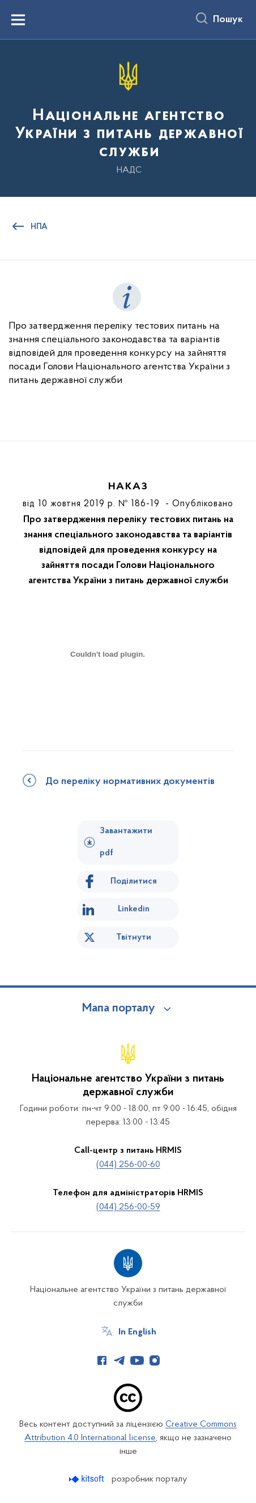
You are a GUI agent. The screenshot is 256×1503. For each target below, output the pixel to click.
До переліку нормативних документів (130, 782)
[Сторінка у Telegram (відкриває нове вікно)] (119, 1360)
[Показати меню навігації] (18, 19)
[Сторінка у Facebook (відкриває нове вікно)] (102, 1360)
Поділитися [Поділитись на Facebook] (133, 881)
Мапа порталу (118, 1008)
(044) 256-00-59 (128, 1207)
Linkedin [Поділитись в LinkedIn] (134, 909)
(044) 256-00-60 (128, 1164)
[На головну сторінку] (128, 117)
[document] (108, 693)
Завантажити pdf (126, 842)
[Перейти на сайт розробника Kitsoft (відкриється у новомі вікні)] (87, 1479)
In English (137, 1332)
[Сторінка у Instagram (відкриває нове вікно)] (154, 1360)
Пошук (228, 20)
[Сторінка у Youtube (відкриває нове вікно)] (137, 1360)
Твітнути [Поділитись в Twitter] (133, 937)
